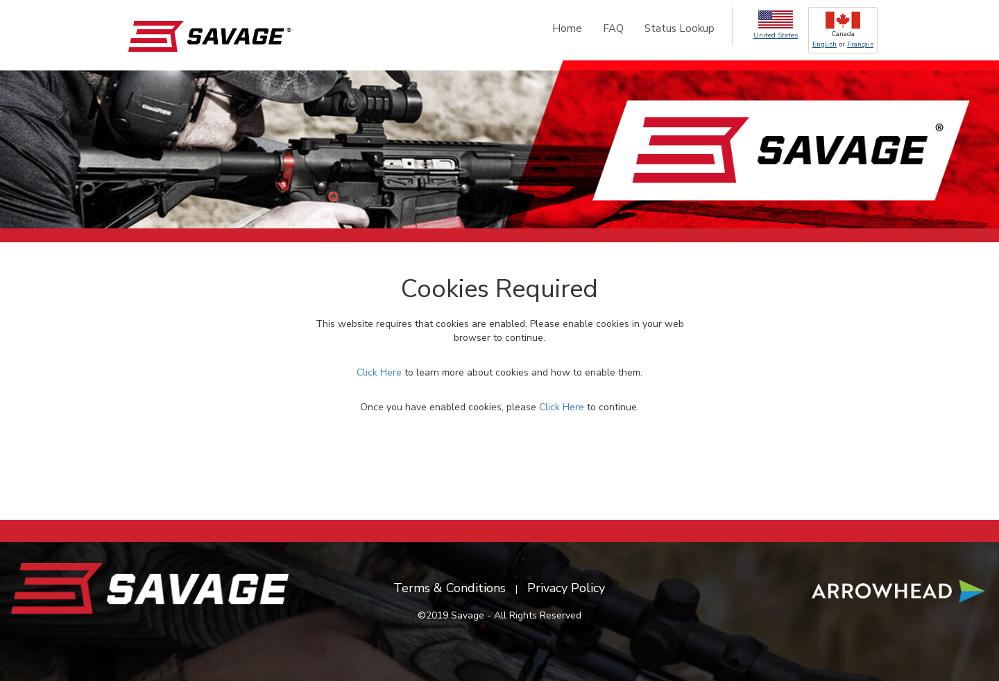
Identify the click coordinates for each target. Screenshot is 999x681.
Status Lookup (679, 28)
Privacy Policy (566, 588)
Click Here (379, 372)
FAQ (613, 28)
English (824, 44)
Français (860, 44)
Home (567, 28)
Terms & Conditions (449, 588)
